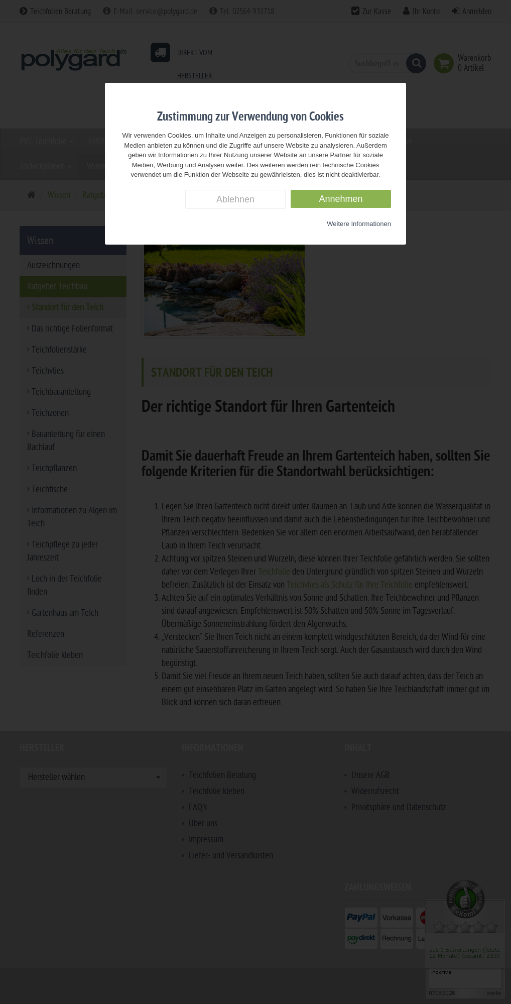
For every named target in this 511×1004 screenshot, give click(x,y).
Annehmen (340, 199)
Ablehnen (235, 199)
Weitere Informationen (359, 224)
